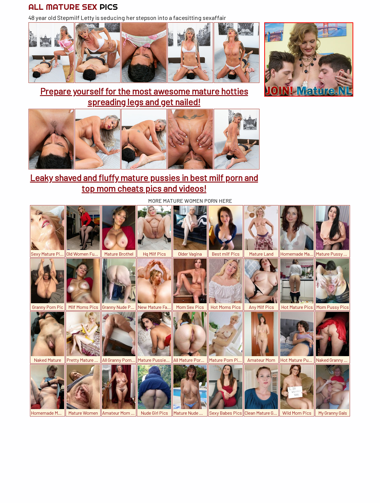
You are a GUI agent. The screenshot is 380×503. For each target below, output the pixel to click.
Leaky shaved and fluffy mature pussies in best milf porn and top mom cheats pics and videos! (144, 183)
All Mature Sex (73, 6)
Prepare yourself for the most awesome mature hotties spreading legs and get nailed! (144, 96)
